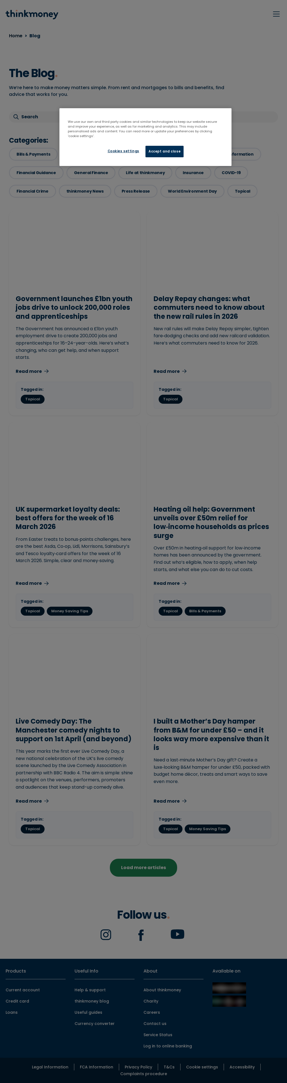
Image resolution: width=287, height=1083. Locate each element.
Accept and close (164, 151)
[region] (145, 137)
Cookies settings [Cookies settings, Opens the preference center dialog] (123, 151)
